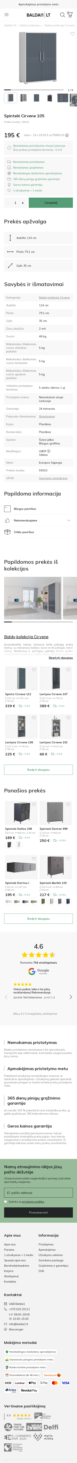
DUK (41, 1271)
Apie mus (10, 1244)
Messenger (13, 1329)
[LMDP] (48, 451)
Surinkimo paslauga (51, 1260)
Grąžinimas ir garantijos (54, 1265)
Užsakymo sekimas (51, 1255)
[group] (38, 989)
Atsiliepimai (11, 1276)
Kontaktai (10, 1281)
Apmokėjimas (47, 1249)
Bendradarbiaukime (16, 1265)
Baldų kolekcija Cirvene (54, 297)
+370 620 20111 (17, 1309)
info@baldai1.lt (16, 1324)
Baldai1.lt (10, 25)
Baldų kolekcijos (30, 25)
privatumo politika (33, 1201)
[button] (70, 14)
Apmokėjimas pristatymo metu (38, 4)
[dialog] (39, 147)
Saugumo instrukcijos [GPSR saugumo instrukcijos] (53, 478)
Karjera (8, 1271)
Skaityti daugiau (61, 658)
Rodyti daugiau (38, 770)
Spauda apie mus (15, 1260)
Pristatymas (46, 1244)
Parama (9, 1249)
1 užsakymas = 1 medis (18, 1255)
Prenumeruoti (38, 1212)
